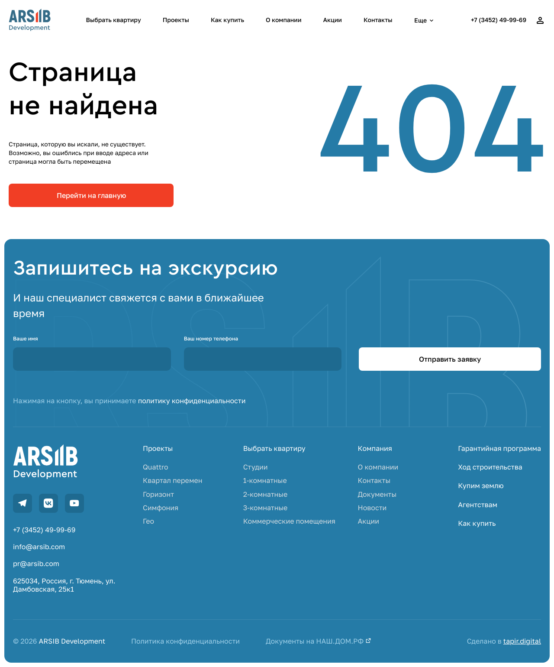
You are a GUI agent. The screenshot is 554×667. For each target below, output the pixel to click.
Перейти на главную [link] (91, 195)
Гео (148, 521)
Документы (377, 494)
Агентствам (477, 505)
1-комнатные (265, 480)
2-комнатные (265, 494)
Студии (255, 467)
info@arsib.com (39, 547)
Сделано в (504, 641)
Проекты (176, 20)
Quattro (155, 467)
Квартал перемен (172, 480)
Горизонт (158, 494)
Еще (425, 20)
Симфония (160, 508)
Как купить (227, 20)
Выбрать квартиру (113, 20)
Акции (332, 20)
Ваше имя (25, 338)
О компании (283, 20)
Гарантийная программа (499, 448)
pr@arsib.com (36, 564)
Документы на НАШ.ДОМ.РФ (318, 641)
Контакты (378, 20)
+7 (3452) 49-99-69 (498, 20)
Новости (372, 508)
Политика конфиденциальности (185, 641)
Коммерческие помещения (289, 521)
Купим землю (480, 486)
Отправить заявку (450, 359)
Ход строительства (490, 467)
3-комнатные (265, 508)
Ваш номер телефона (211, 338)
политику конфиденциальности (192, 400)
